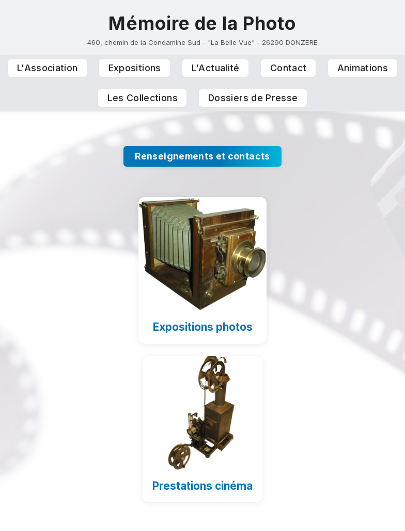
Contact (288, 67)
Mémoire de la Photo (202, 23)
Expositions (134, 67)
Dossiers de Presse (253, 97)
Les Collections (142, 97)
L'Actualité (216, 67)
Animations (362, 67)
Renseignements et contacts (202, 156)
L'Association (47, 67)
